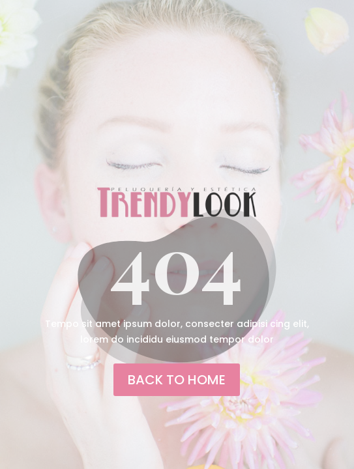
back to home (177, 380)
